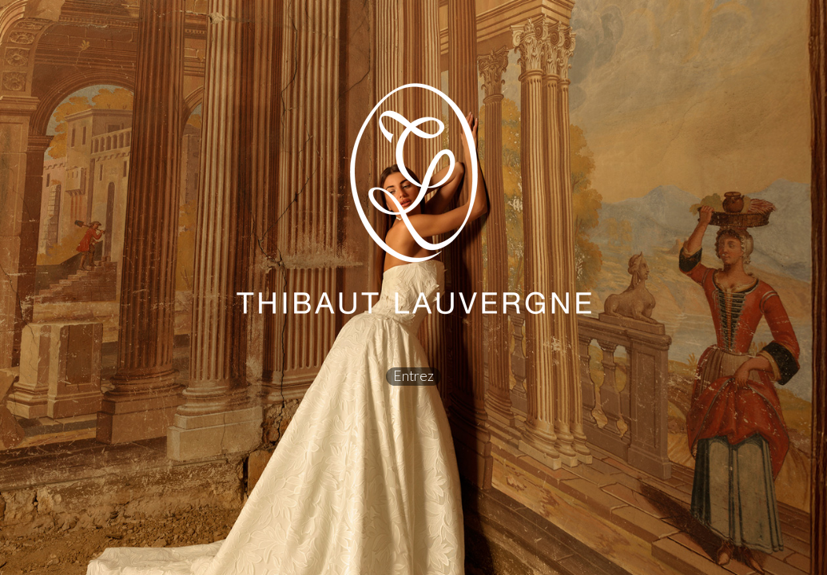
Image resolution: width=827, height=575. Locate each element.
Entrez (413, 375)
